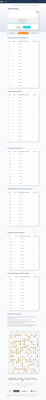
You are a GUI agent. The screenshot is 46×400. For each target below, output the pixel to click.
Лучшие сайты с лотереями (30, 378)
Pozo (29, 5)
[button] (45, 1)
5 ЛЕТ (34, 33)
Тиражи (27, 379)
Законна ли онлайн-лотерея (29, 383)
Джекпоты (23, 379)
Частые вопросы (11, 383)
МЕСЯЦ (12, 33)
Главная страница (17, 5)
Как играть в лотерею (19, 383)
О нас (36, 383)
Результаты (24, 5)
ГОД (23, 33)
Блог (32, 379)
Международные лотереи (13, 379)
